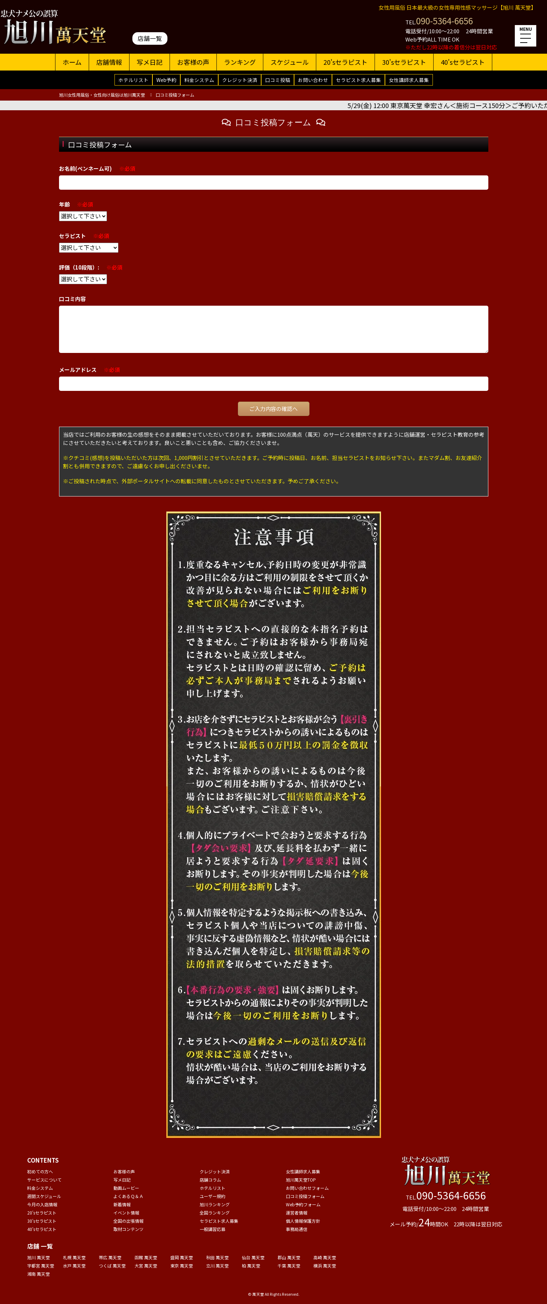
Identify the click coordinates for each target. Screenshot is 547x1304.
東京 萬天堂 (181, 1265)
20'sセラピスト (345, 62)
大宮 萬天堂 (146, 1265)
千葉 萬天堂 (289, 1265)
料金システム (199, 79)
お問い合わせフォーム (307, 1188)
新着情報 (122, 1204)
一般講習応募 (212, 1229)
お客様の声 (193, 62)
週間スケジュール (44, 1196)
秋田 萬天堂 (217, 1257)
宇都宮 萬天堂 (40, 1265)
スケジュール (289, 62)
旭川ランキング (215, 1204)
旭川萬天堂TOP (301, 1180)
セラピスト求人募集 (358, 79)
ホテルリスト (133, 79)
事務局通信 (296, 1229)
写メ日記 (149, 62)
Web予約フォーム (303, 1204)
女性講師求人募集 (409, 79)
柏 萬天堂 (251, 1265)
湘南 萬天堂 (38, 1274)
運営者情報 (296, 1213)
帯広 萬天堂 (110, 1257)
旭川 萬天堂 (38, 1257)
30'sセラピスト (404, 62)
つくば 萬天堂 (112, 1265)
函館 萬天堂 (146, 1257)
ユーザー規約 (212, 1196)
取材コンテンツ (128, 1229)
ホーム (72, 62)
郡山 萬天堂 (289, 1257)
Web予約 (166, 79)
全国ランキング (215, 1213)
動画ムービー (126, 1188)
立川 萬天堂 (217, 1265)
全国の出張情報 (128, 1221)
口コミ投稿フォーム (305, 1196)
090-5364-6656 (444, 20)
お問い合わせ (313, 79)
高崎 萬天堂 (324, 1257)
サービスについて (44, 1180)
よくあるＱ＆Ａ (128, 1196)
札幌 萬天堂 (74, 1257)
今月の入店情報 (42, 1204)
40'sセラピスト (463, 62)
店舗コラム (210, 1180)
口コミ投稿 (277, 79)
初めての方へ (40, 1171)
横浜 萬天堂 (324, 1265)
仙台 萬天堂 (253, 1257)
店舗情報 (109, 62)
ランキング (240, 62)
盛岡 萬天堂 (181, 1257)
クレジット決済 (239, 79)
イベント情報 (126, 1213)
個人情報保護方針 (303, 1221)
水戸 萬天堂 (74, 1265)
